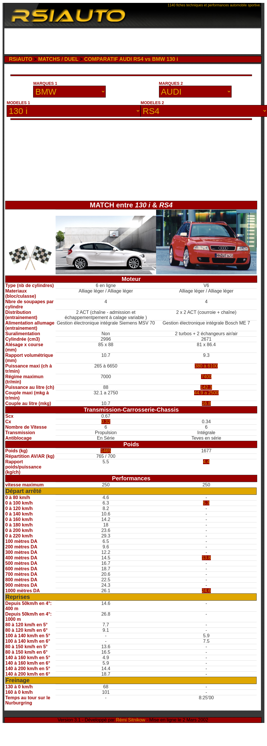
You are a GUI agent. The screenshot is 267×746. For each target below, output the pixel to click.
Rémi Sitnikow (130, 719)
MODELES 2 (152, 102)
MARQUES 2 (171, 83)
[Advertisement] (132, 41)
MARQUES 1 (45, 83)
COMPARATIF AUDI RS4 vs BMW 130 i (131, 59)
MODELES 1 (18, 102)
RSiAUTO (20, 59)
